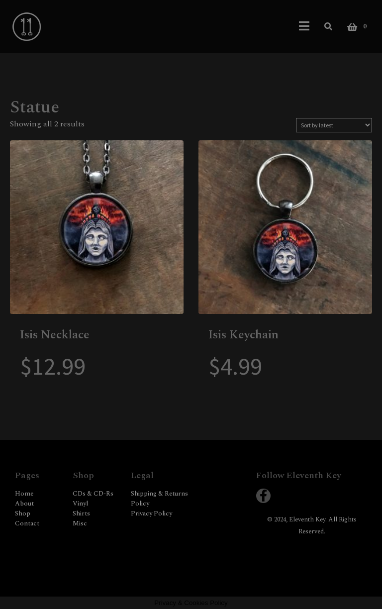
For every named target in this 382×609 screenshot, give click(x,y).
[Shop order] (334, 125)
